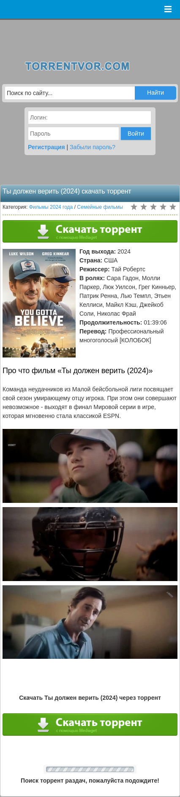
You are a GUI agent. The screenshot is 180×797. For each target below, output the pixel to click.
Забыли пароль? (92, 147)
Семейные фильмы (100, 207)
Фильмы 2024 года (51, 207)
